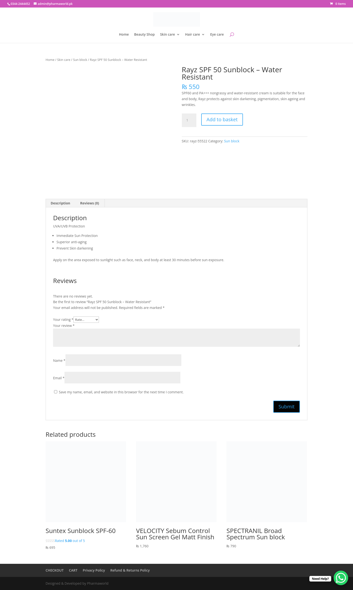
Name (59, 360)
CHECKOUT (55, 570)
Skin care (167, 35)
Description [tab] (60, 203)
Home (124, 35)
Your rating (63, 319)
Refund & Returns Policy (130, 570)
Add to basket (222, 119)
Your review (63, 325)
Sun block (80, 59)
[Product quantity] (189, 120)
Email (58, 378)
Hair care (192, 35)
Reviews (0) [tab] (89, 203)
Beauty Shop (144, 35)
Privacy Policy (94, 570)
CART (73, 570)
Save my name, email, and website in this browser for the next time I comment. (121, 392)
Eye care (217, 35)
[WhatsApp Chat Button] (341, 578)
